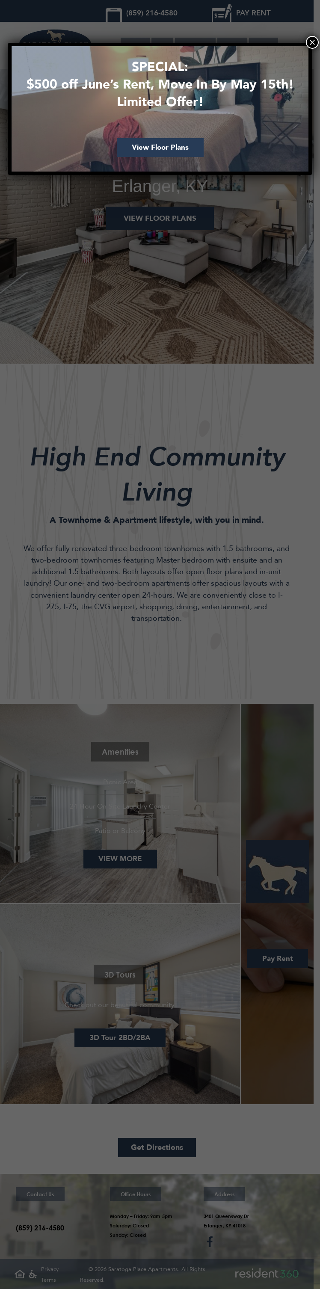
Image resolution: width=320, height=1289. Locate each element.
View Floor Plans (160, 147)
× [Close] (312, 42)
